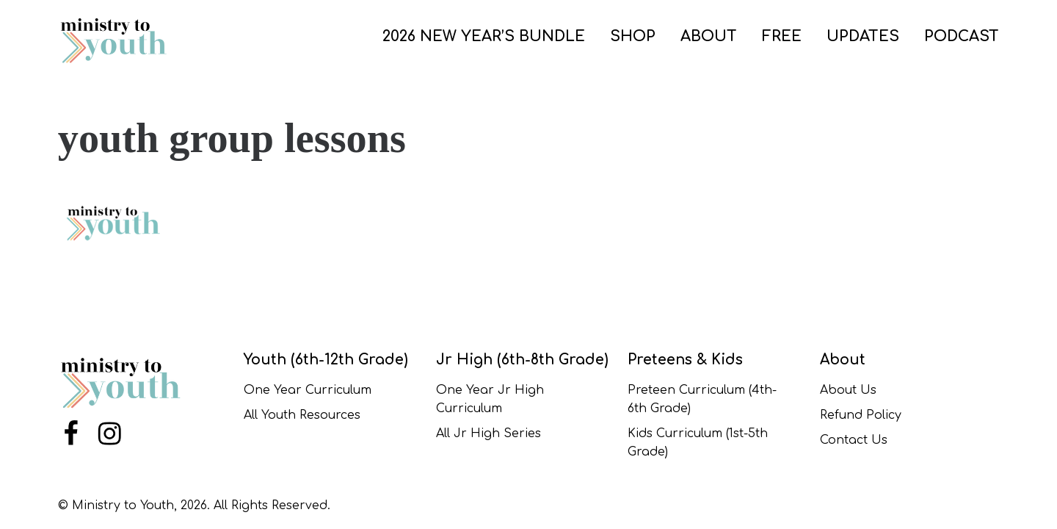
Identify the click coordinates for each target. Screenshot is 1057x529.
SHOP (632, 36)
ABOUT (708, 36)
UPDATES (863, 36)
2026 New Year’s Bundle (483, 36)
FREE (782, 36)
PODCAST (961, 36)
